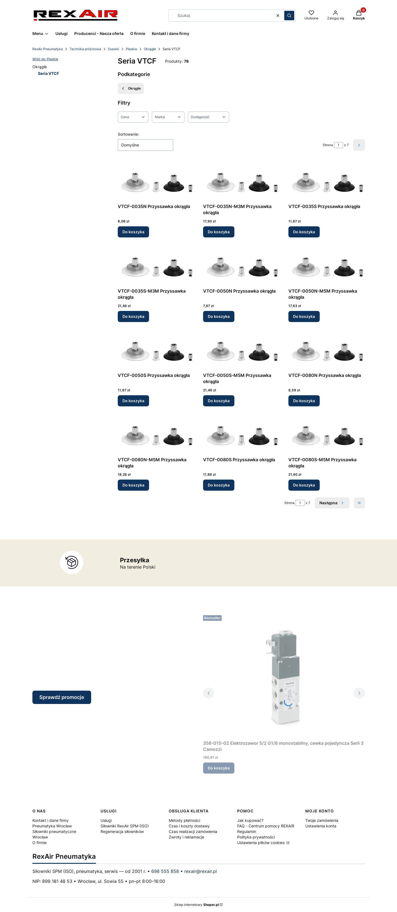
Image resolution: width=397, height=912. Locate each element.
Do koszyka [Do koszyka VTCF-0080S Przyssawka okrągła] (219, 485)
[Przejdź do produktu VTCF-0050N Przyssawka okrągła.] (241, 266)
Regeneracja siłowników (122, 831)
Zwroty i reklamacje (186, 837)
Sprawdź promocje (61, 697)
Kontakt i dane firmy (50, 820)
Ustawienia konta (320, 826)
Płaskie (131, 49)
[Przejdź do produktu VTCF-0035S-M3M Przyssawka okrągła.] (156, 266)
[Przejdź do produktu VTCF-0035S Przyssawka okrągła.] (326, 181)
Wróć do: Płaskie (45, 59)
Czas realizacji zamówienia (193, 831)
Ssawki (113, 49)
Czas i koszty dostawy (189, 826)
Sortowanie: (128, 134)
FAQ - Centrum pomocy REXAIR (265, 826)
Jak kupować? (250, 820)
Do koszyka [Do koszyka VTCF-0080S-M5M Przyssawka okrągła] (304, 485)
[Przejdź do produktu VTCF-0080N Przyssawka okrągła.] (326, 350)
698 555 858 (165, 871)
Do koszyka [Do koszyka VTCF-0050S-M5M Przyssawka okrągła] (219, 400)
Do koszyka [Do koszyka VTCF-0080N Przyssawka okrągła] (304, 400)
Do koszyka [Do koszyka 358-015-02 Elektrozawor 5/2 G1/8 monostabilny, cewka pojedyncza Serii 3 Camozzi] (219, 768)
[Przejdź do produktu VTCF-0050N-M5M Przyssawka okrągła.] (326, 266)
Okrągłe (150, 49)
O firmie (39, 842)
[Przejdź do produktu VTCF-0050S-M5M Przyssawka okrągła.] (241, 350)
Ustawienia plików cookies (261, 842)
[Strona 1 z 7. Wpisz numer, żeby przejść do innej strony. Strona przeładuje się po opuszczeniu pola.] (338, 145)
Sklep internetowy (196, 905)
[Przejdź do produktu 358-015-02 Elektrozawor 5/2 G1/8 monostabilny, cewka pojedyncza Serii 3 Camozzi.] (284, 675)
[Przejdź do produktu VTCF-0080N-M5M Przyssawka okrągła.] (156, 434)
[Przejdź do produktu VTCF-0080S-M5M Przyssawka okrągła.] (326, 434)
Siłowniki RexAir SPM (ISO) (125, 826)
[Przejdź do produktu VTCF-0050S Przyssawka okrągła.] (156, 350)
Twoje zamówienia (321, 820)
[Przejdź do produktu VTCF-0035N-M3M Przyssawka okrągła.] (241, 181)
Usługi (106, 820)
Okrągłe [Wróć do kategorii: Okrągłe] (131, 88)
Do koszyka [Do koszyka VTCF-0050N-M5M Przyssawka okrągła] (304, 316)
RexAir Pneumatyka (47, 49)
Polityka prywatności (256, 837)
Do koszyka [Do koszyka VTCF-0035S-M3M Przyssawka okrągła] (133, 316)
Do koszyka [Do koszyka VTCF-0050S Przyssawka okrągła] (133, 400)
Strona (328, 145)
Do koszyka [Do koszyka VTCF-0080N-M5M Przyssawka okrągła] (133, 485)
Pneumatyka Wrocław (52, 826)
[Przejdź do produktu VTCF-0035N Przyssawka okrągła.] (156, 181)
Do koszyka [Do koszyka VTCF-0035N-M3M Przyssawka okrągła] (219, 232)
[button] (289, 15)
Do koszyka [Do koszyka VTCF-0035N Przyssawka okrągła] (133, 232)
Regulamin (246, 831)
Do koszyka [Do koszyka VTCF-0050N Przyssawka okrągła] (219, 316)
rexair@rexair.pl (200, 871)
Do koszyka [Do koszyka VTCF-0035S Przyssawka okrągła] (304, 232)
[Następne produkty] (332, 502)
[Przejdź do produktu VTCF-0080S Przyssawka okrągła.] (241, 434)
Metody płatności (184, 820)
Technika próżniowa (85, 49)
